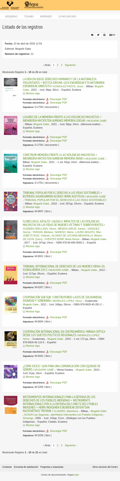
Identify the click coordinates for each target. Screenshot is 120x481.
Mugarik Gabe (41, 124)
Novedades (46, 16)
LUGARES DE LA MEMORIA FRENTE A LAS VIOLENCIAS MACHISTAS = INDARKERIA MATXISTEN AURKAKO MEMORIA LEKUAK (62, 118)
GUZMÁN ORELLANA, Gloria (39, 228)
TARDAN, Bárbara (42, 232)
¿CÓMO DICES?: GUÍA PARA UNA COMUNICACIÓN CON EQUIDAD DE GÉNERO (61, 368)
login (76, 474)
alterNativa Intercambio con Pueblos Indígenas (77, 414)
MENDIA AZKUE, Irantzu (71, 228)
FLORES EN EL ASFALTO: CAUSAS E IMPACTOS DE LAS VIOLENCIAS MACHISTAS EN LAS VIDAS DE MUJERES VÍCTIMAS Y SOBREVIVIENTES (63, 223)
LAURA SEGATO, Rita (87, 232)
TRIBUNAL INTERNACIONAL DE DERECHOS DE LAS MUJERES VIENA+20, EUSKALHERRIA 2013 (64, 268)
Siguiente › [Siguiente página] (71, 65)
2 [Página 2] (57, 65)
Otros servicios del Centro (105, 467)
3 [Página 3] (61, 65)
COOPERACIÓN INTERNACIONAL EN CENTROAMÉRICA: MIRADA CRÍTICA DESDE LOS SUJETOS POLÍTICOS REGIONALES (64, 333)
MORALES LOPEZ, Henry (67, 301)
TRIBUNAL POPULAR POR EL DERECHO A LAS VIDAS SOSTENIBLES (65, 200)
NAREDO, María (64, 232)
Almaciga (28, 418)
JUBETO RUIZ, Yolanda (36, 235)
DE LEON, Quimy (32, 239)
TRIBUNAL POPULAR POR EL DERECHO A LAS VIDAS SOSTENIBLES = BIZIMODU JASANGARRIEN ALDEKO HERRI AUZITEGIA (62, 194)
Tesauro (29, 16)
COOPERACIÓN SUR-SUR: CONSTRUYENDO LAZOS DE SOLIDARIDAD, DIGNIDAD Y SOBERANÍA (62, 299)
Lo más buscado (67, 16)
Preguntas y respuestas (51, 467)
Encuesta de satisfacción (26, 467)
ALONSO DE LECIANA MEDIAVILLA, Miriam (77, 235)
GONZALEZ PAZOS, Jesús (68, 86)
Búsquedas (11, 16)
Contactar (7, 467)
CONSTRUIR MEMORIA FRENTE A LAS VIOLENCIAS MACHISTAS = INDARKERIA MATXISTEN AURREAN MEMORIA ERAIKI (60, 156)
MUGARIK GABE (97, 120)
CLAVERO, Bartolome (66, 411)
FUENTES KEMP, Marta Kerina (62, 239)
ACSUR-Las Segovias (36, 414)
